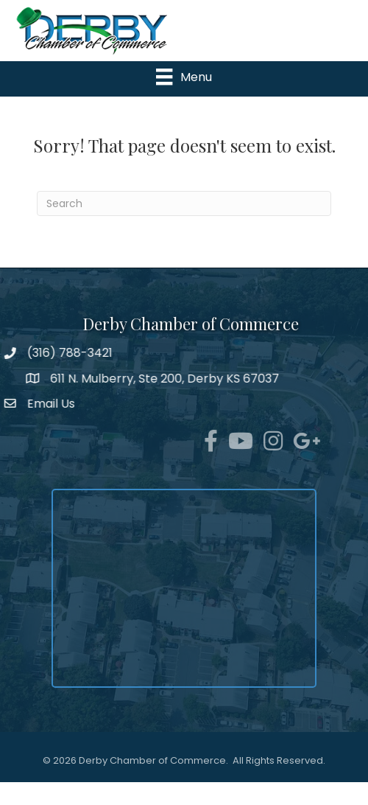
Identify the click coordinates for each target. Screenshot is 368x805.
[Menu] (183, 76)
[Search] (184, 203)
